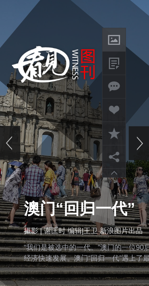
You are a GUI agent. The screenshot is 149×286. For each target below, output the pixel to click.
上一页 (10, 143)
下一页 (138, 143)
